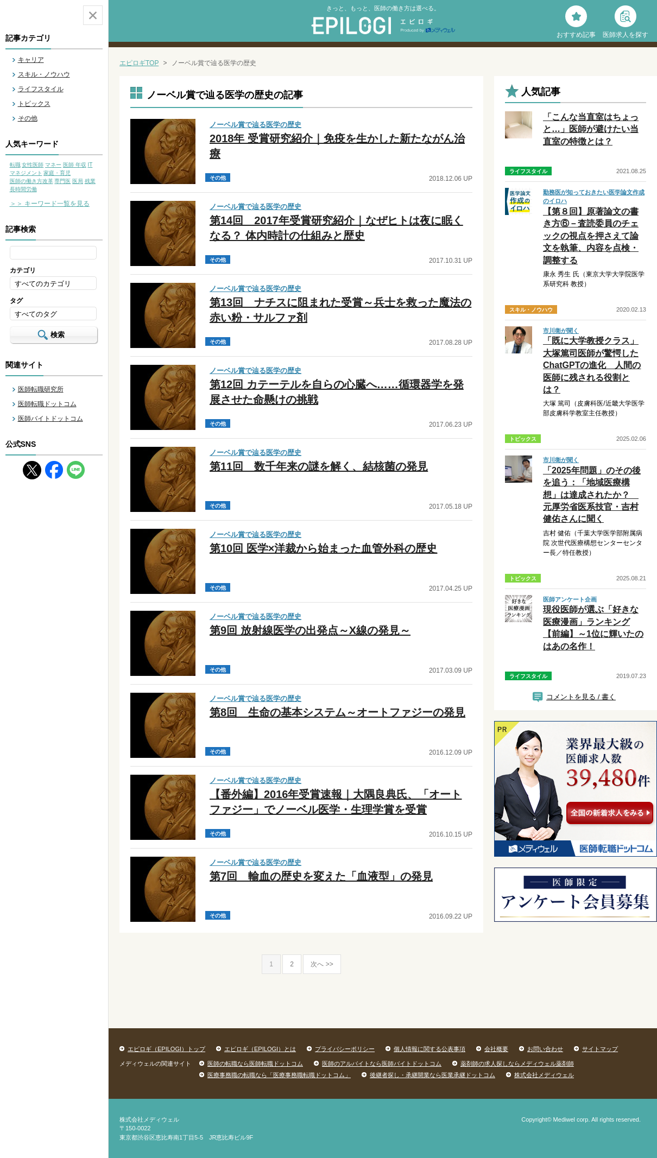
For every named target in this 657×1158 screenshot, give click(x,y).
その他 (27, 118)
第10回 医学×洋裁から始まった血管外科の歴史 (323, 548)
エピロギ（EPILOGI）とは (260, 1049)
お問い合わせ (545, 1049)
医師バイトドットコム (50, 418)
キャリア (31, 60)
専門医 (62, 181)
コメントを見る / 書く (581, 697)
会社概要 (496, 1049)
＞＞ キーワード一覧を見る (50, 203)
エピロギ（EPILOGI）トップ (166, 1049)
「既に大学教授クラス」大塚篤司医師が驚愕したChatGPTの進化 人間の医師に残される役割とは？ (592, 365)
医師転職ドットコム (47, 404)
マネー (53, 165)
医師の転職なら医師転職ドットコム (255, 1063)
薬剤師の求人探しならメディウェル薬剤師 (517, 1063)
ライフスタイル (41, 89)
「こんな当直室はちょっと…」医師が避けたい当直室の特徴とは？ (591, 129)
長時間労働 (23, 189)
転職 (15, 165)
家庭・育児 (57, 173)
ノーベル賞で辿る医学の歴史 (255, 125)
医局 (77, 181)
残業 (90, 181)
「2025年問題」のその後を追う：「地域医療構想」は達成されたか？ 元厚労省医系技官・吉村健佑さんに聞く (592, 495)
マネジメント (26, 173)
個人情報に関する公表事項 (429, 1049)
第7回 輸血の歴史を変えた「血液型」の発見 (321, 876)
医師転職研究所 (41, 389)
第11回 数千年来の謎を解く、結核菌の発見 (319, 466)
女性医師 (32, 165)
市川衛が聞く (561, 330)
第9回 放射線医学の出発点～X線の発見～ (310, 630)
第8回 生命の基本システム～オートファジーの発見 (337, 712)
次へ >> (322, 964)
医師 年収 (74, 165)
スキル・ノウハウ (44, 74)
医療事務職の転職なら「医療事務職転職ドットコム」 (279, 1075)
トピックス (34, 103)
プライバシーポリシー (345, 1049)
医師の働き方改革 (31, 181)
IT (89, 165)
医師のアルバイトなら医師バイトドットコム (381, 1063)
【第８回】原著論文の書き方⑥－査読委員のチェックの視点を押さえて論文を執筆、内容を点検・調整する (591, 236)
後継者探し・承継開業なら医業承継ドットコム (432, 1075)
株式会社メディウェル (544, 1075)
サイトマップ (600, 1049)
